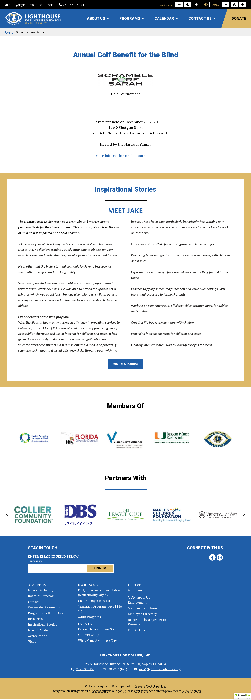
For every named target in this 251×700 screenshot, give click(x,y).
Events (85, 624)
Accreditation (37, 636)
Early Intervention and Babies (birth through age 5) (99, 593)
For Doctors (136, 630)
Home (9, 32)
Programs (129, 18)
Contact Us (200, 18)
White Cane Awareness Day (97, 641)
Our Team (35, 602)
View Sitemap (192, 691)
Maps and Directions (142, 609)
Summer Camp (88, 635)
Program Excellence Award (47, 613)
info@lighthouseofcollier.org (29, 4)
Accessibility (100, 691)
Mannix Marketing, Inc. (150, 686)
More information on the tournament (125, 155)
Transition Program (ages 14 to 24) (100, 609)
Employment (137, 603)
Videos (33, 642)
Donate (239, 18)
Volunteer (135, 591)
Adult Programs (89, 617)
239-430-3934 (71, 4)
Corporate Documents (44, 608)
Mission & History (40, 591)
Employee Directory (142, 614)
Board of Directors (41, 596)
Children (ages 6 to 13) (94, 601)
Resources (35, 619)
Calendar (164, 18)
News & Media (38, 630)
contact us (141, 691)
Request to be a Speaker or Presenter (147, 622)
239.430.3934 (85, 670)
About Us (96, 18)
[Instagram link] (220, 558)
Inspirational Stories (42, 625)
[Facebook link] (212, 558)
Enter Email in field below (53, 559)
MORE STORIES (125, 364)
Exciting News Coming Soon (97, 630)
